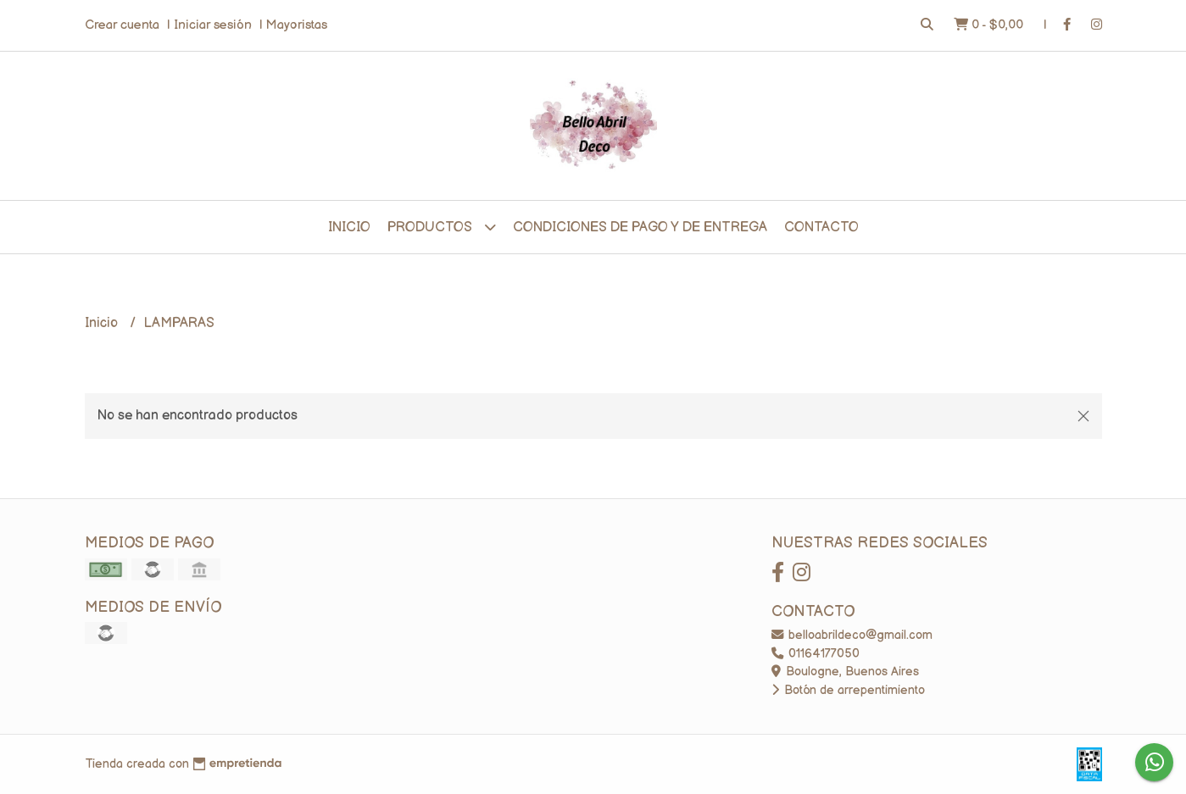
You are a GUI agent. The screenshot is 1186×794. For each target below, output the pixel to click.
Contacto (821, 227)
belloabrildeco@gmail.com (852, 635)
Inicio (349, 227)
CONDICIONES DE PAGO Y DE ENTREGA (640, 227)
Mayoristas (296, 25)
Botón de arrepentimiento (848, 690)
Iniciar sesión (213, 25)
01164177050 (815, 654)
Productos (441, 227)
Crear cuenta (122, 25)
